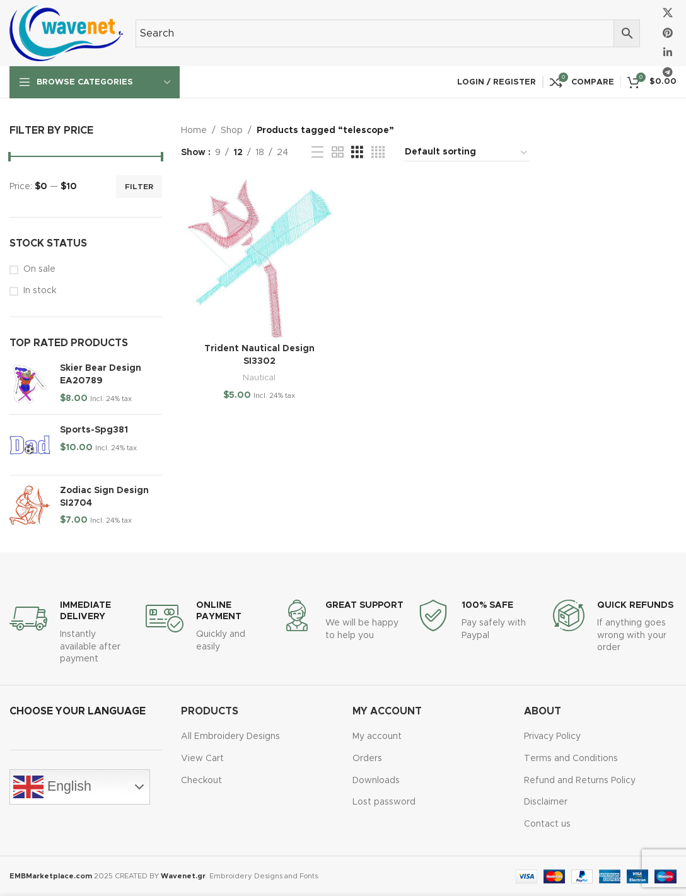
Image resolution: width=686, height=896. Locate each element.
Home (194, 130)
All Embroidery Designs (230, 736)
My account (377, 736)
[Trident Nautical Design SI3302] (259, 258)
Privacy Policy (552, 736)
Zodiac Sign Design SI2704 (104, 497)
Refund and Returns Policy (580, 780)
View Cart (202, 758)
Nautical (259, 377)
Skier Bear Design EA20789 (100, 374)
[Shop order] (467, 152)
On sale (39, 269)
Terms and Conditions (571, 758)
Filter (139, 186)
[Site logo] (66, 32)
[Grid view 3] (357, 152)
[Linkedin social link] (668, 52)
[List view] (317, 152)
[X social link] (668, 13)
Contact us (547, 824)
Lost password (384, 802)
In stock (39, 290)
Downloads (376, 780)
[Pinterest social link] (668, 33)
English (52, 787)
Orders (367, 758)
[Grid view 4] (378, 152)
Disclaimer (545, 802)
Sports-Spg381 (94, 430)
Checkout (201, 780)
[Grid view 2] (338, 152)
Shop (232, 130)
